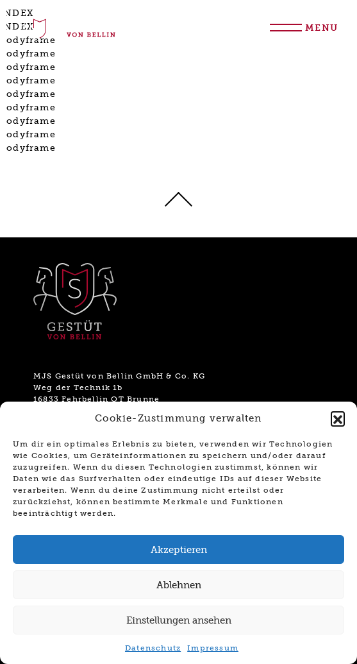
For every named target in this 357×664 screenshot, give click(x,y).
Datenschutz (153, 647)
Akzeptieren (179, 550)
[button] (337, 418)
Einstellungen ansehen (178, 620)
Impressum (212, 647)
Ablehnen (178, 585)
